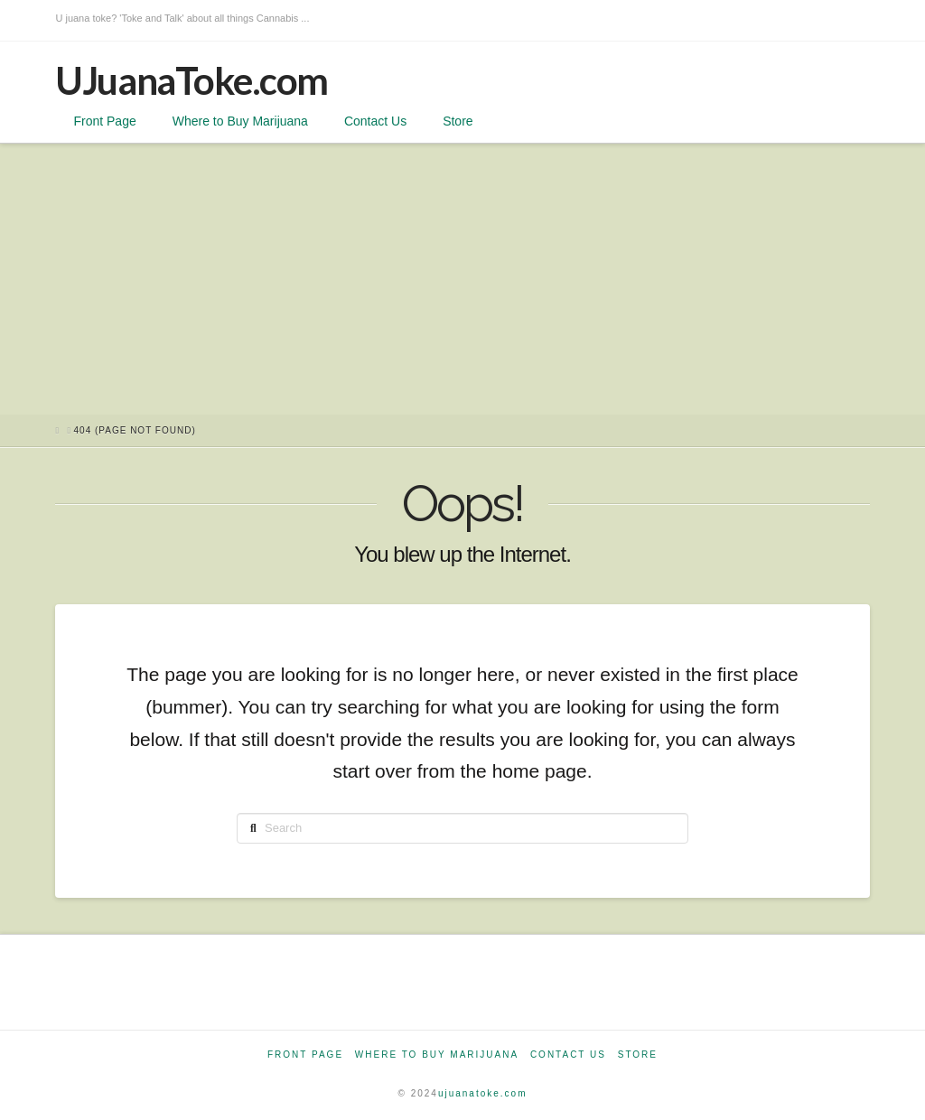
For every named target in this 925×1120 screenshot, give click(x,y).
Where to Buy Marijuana (437, 1054)
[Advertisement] (462, 279)
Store (638, 1054)
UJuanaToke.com (191, 80)
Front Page (305, 1054)
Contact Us (568, 1054)
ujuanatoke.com (483, 1093)
